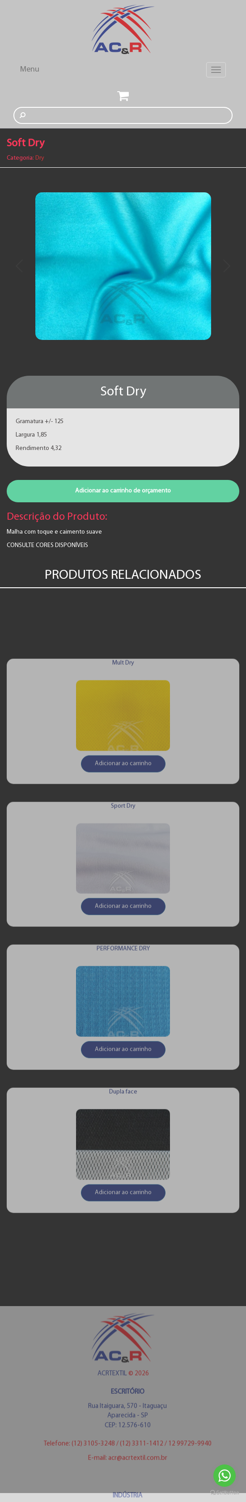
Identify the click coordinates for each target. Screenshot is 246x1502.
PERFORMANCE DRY (123, 1013)
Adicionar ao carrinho (123, 827)
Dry (39, 158)
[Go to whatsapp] (224, 1475)
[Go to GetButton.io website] (224, 1493)
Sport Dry (123, 869)
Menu (29, 69)
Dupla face (123, 1156)
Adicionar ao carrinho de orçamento (123, 491)
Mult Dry (123, 726)
